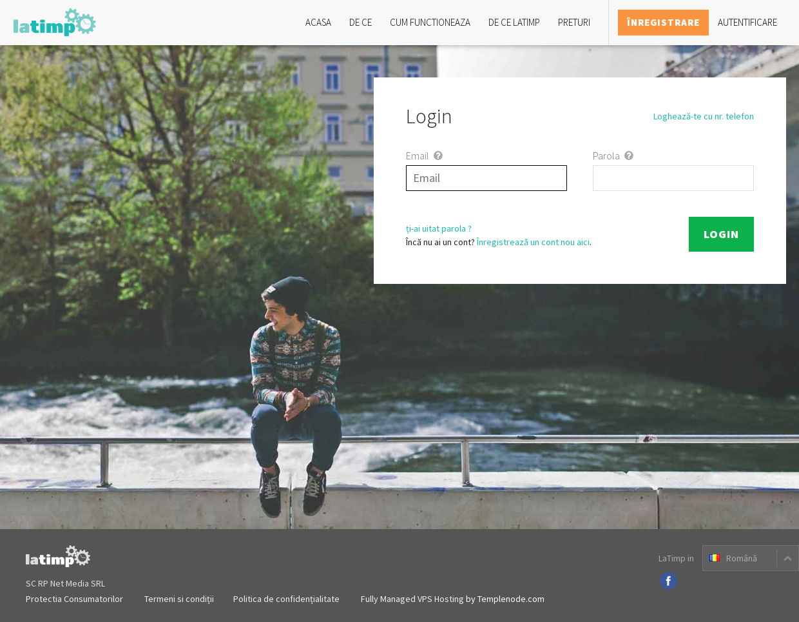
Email (425, 155)
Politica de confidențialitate (286, 599)
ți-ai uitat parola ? (439, 228)
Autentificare (747, 22)
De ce (360, 22)
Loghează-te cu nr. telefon (703, 116)
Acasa (318, 22)
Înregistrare (663, 22)
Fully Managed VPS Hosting (412, 599)
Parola (614, 155)
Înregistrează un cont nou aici (533, 242)
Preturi (574, 22)
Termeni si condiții (179, 599)
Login (721, 233)
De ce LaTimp (514, 22)
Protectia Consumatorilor (74, 599)
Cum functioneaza (430, 22)
